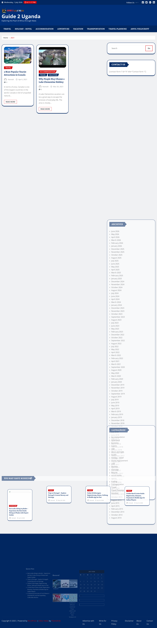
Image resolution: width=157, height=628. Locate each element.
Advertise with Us (88, 622)
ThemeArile (56, 621)
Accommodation (44, 28)
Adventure (63, 28)
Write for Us (102, 622)
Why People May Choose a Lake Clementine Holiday (52, 98)
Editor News (44, 621)
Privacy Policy (114, 622)
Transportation (96, 28)
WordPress (32, 621)
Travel (7, 28)
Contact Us (150, 622)
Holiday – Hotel (23, 28)
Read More (10, 118)
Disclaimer (129, 621)
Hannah (11, 95)
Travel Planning (118, 28)
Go (149, 51)
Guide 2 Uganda (21, 16)
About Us (138, 622)
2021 (13, 39)
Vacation (78, 28)
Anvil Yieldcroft (140, 28)
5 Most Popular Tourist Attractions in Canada (15, 89)
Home (5, 39)
